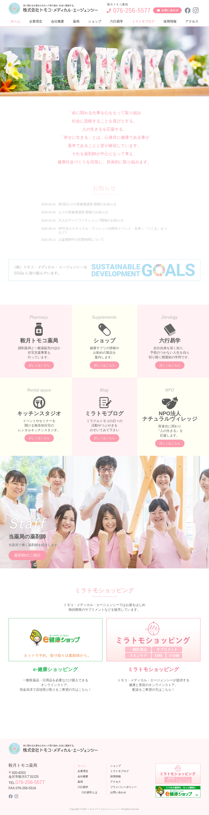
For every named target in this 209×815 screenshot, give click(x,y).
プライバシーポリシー (123, 787)
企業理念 (35, 21)
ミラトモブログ (143, 21)
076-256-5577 (30, 782)
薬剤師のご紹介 (27, 570)
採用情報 (170, 21)
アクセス (191, 21)
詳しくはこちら (39, 379)
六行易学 (116, 21)
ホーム (15, 21)
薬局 (76, 21)
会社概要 (57, 21)
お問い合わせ (118, 792)
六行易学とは (89, 792)
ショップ (94, 21)
